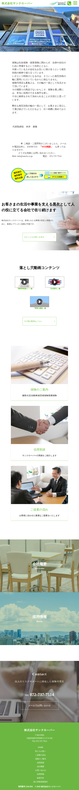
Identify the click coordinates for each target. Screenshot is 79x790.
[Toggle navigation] (75, 3)
